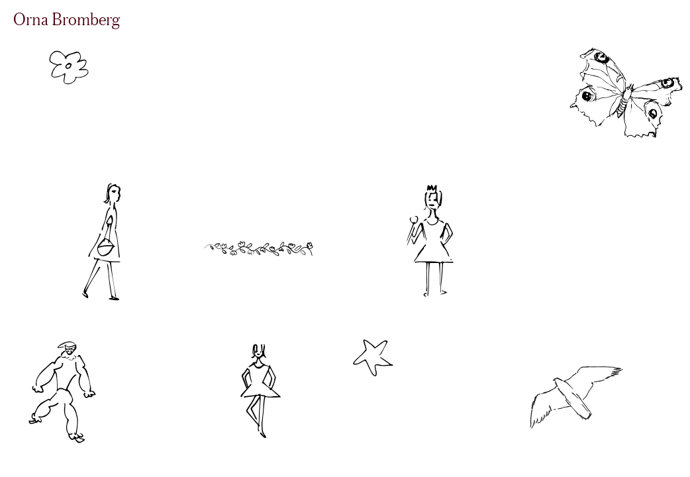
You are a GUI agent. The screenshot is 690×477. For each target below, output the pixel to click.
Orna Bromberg (66, 19)
